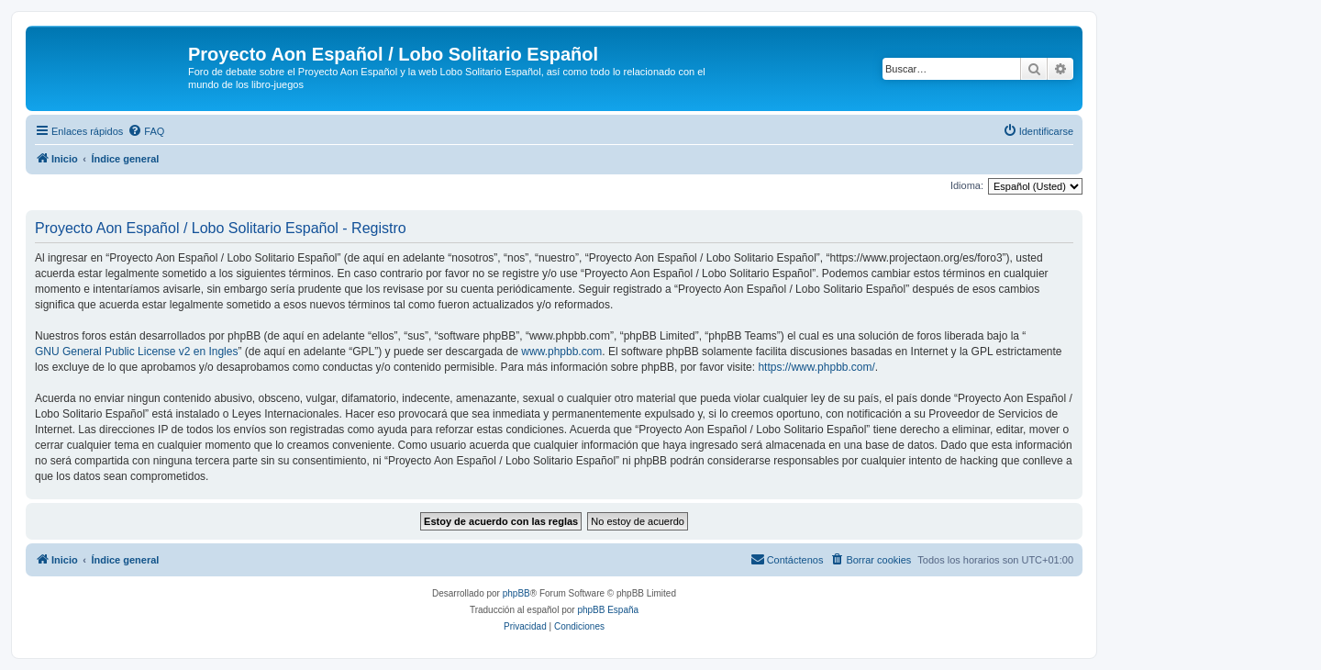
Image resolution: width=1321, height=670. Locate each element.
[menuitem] (146, 131)
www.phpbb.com (561, 351)
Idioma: (966, 185)
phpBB (516, 593)
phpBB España (607, 610)
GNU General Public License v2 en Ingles (136, 351)
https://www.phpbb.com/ (816, 367)
